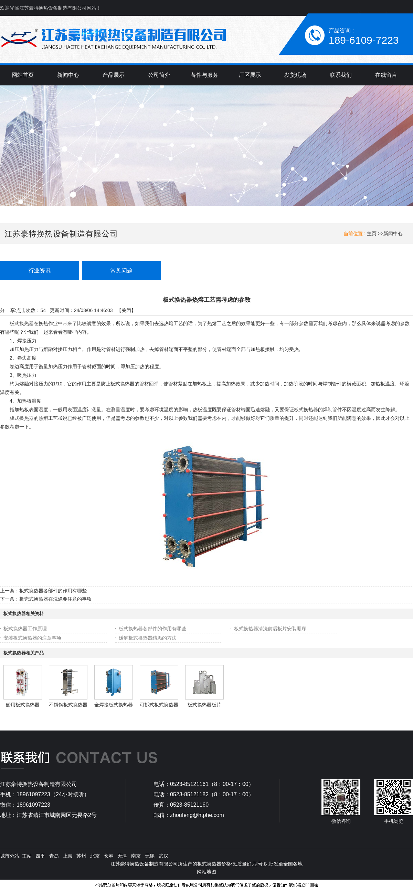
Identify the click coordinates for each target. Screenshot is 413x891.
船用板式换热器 (23, 704)
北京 (95, 856)
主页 (372, 233)
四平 (40, 856)
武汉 (163, 856)
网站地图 (206, 871)
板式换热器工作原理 (25, 628)
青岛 (54, 856)
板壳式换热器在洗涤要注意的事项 (55, 599)
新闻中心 (393, 233)
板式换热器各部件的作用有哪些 (53, 590)
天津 (122, 856)
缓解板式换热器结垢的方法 (148, 638)
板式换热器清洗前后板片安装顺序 (270, 628)
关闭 (126, 310)
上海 (68, 856)
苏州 (81, 856)
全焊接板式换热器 (113, 704)
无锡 (150, 856)
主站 (26, 856)
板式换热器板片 (204, 704)
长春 (109, 856)
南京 (136, 856)
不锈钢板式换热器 (68, 704)
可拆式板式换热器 (159, 704)
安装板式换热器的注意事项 (32, 638)
